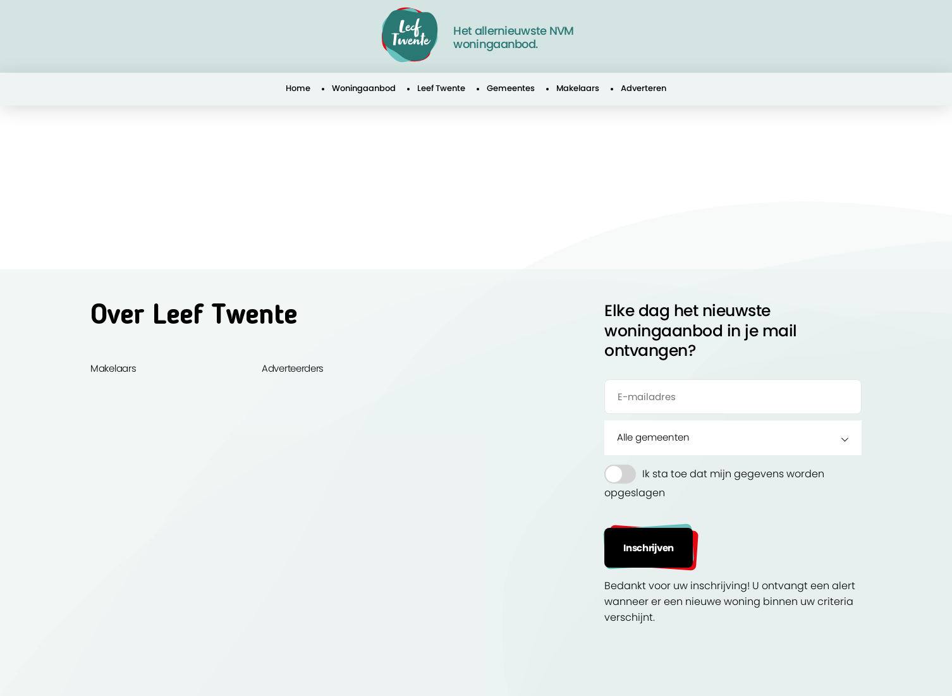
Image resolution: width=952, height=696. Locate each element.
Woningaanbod (364, 88)
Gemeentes (511, 88)
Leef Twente (441, 88)
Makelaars (577, 88)
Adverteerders (293, 368)
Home (298, 88)
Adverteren (643, 88)
